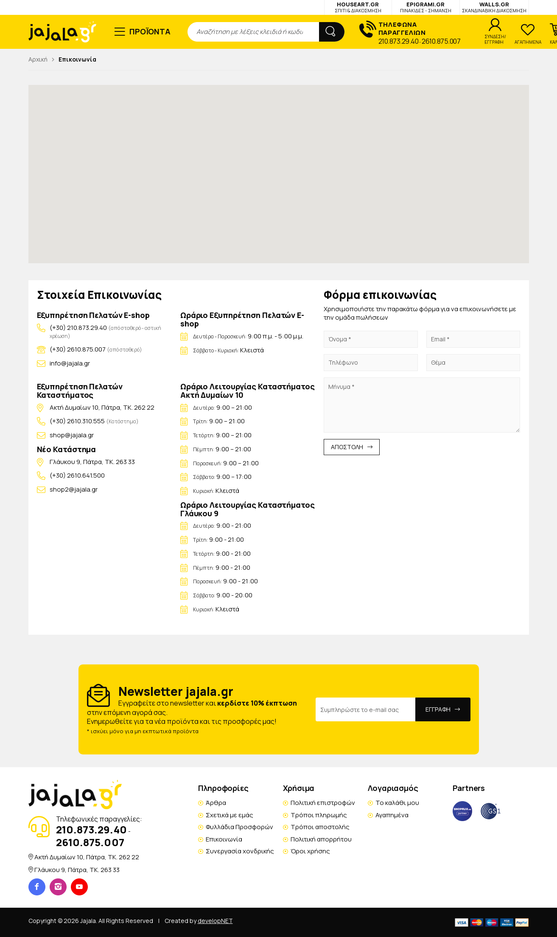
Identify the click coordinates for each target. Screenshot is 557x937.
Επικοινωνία (224, 839)
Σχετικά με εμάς (229, 814)
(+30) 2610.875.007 (78, 349)
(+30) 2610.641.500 (77, 475)
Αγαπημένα (392, 814)
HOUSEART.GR (358, 7)
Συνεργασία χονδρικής (240, 851)
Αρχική (38, 59)
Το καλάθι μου (397, 802)
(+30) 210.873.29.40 (78, 327)
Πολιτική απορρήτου (321, 839)
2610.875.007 (441, 41)
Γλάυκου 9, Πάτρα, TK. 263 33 (92, 461)
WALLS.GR (494, 7)
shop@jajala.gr (72, 435)
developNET (215, 921)
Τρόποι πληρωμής (319, 814)
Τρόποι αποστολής (320, 826)
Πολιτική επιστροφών (323, 802)
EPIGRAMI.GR (425, 7)
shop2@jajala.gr (74, 489)
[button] (278, 166)
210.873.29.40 (398, 41)
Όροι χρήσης (310, 851)
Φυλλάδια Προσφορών (239, 826)
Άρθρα (216, 802)
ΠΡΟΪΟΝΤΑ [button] (150, 31)
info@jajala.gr (70, 363)
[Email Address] (366, 709)
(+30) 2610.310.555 (78, 420)
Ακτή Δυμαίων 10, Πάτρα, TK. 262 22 (102, 407)
